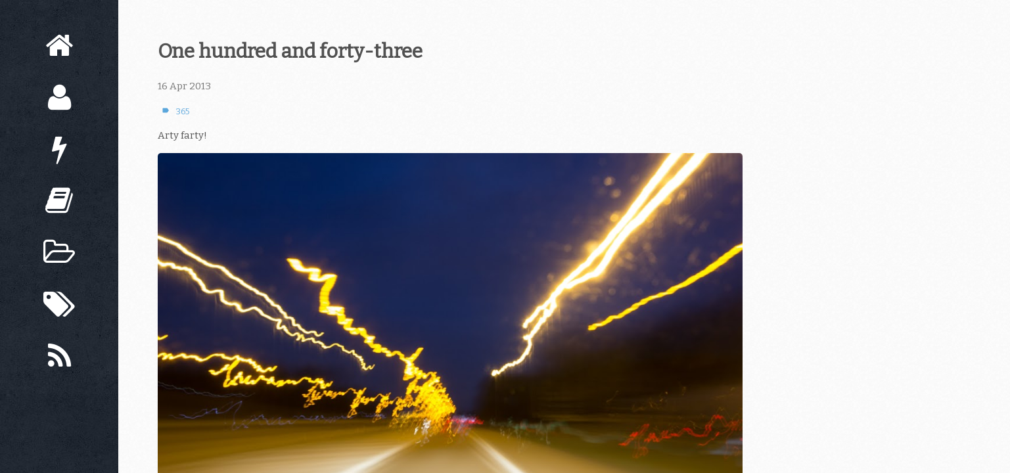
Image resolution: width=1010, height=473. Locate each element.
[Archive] (59, 253)
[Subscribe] (59, 356)
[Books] (59, 201)
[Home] (59, 46)
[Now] (59, 149)
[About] (59, 98)
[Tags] (59, 304)
